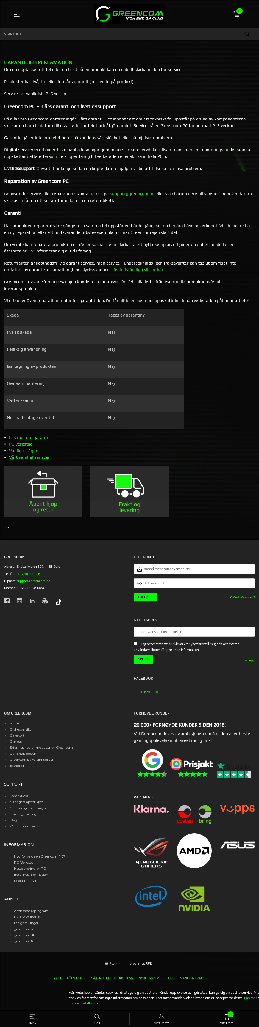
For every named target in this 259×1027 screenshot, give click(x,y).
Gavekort (17, 736)
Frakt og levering (23, 814)
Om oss (16, 742)
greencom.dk (24, 935)
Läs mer (249, 660)
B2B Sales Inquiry (27, 917)
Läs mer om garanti (28, 437)
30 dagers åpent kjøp (26, 802)
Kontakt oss (19, 796)
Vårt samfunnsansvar (27, 826)
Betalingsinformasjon (31, 875)
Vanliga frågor (23, 450)
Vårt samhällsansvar (29, 457)
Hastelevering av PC (30, 869)
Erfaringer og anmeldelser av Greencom (41, 748)
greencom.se (24, 929)
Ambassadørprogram (31, 911)
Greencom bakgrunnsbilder (32, 760)
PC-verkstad (21, 444)
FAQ (13, 820)
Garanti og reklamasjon (28, 808)
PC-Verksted (24, 863)
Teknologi (17, 766)
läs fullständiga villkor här (138, 269)
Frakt (56, 978)
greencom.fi (23, 941)
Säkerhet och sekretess (112, 978)
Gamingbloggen (23, 754)
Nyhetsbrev (148, 978)
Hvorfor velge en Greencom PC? (39, 857)
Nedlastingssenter (28, 881)
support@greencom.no (132, 193)
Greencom (149, 691)
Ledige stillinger (26, 923)
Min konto (18, 723)
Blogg (170, 978)
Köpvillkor (76, 978)
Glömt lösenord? (242, 597)
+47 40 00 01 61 (30, 574)
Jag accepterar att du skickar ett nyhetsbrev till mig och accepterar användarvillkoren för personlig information (186, 647)
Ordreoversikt (20, 729)
